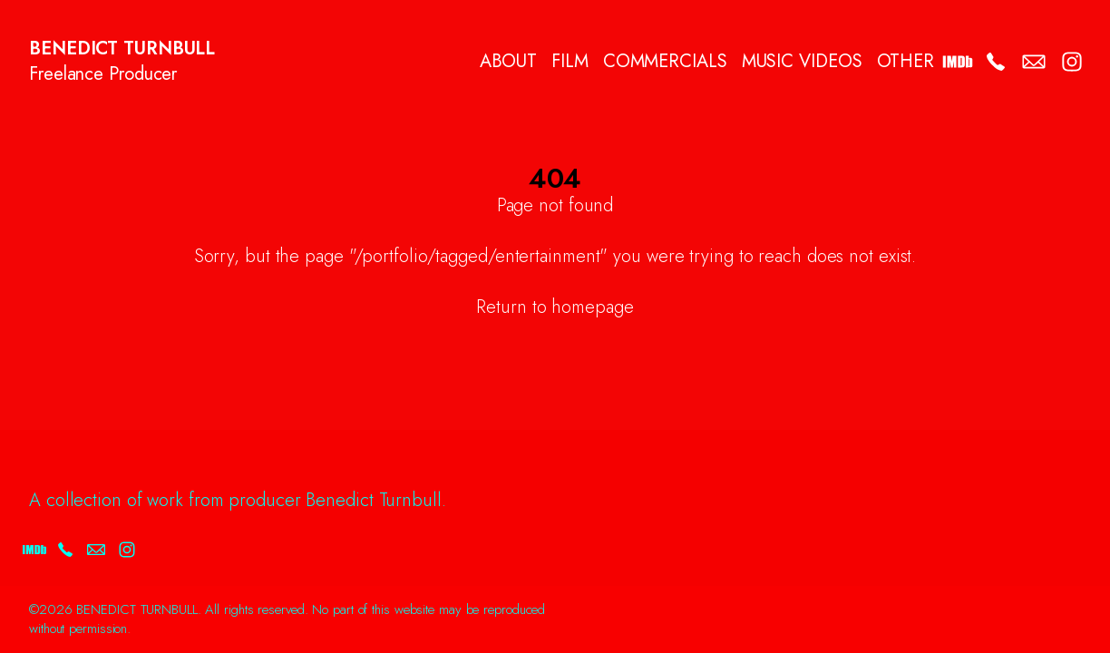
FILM (570, 61)
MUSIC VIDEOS (802, 61)
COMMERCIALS (665, 61)
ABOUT (509, 61)
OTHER (906, 61)
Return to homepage (554, 307)
